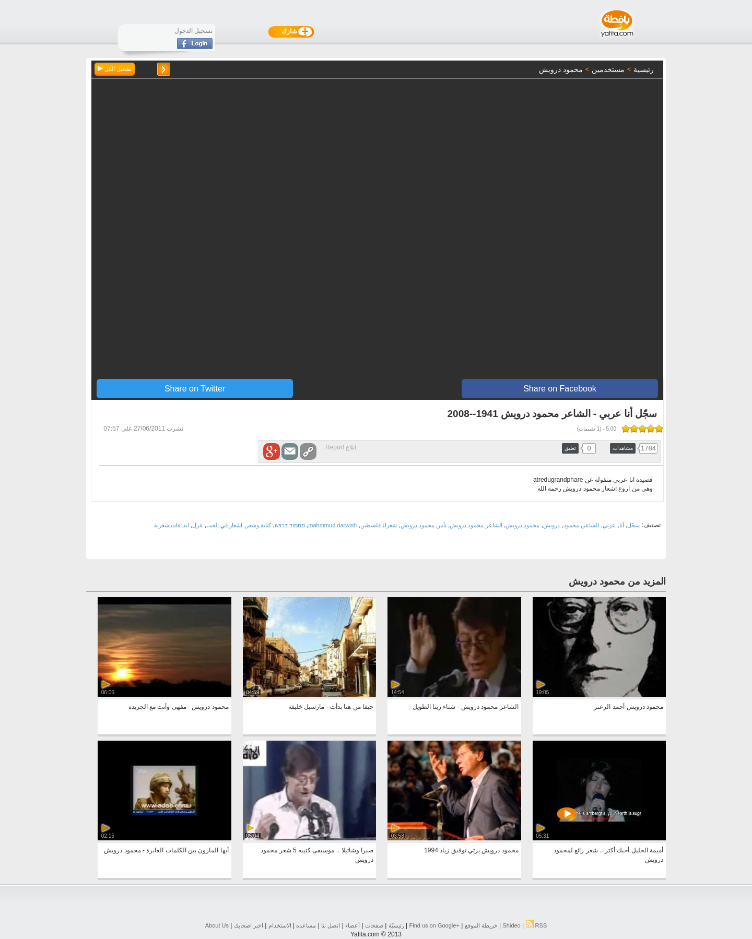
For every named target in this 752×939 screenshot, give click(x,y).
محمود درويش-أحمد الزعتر (628, 706)
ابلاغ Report (340, 447)
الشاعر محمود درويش (476, 525)
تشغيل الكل (115, 69)
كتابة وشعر (258, 525)
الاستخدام (279, 925)
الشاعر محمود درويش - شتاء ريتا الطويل (466, 706)
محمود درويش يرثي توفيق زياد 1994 (471, 850)
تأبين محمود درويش (423, 525)
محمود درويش (522, 525)
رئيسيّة (396, 925)
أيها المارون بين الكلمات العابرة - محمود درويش (166, 850)
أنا (621, 525)
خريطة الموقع (481, 925)
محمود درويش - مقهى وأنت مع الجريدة (178, 706)
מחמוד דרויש (290, 525)
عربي (609, 525)
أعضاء (352, 925)
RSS (536, 925)
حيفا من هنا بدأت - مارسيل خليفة (330, 706)
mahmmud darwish (332, 525)
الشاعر (590, 525)
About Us (217, 925)
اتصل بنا (330, 925)
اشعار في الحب (224, 525)
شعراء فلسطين (378, 525)
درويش (551, 525)
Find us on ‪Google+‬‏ (434, 925)
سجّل (633, 525)
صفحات (374, 925)
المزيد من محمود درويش (617, 581)
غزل (197, 525)
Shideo (511, 925)
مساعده (306, 925)
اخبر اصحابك (248, 925)
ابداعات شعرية (171, 525)
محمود (571, 525)
